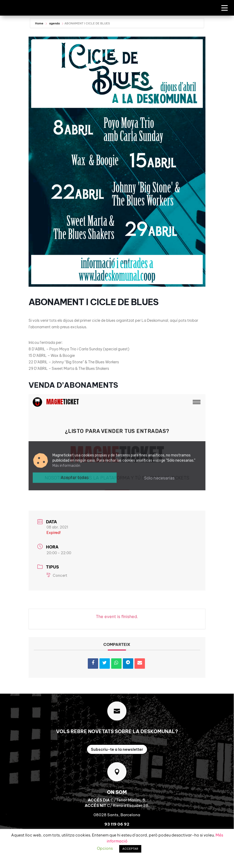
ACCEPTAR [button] (130, 849)
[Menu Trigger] (224, 8)
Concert (56, 575)
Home (39, 23)
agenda (54, 23)
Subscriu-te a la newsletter (117, 749)
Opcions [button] (105, 848)
